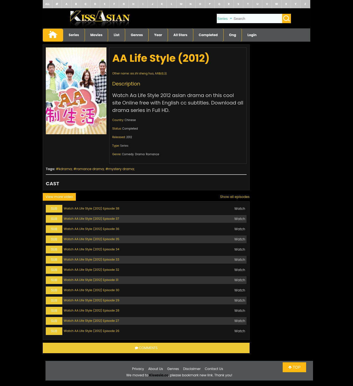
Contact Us (214, 368)
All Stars (180, 35)
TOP (294, 367)
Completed (208, 35)
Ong (232, 35)
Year (158, 35)
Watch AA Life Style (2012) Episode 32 (91, 269)
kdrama (65, 169)
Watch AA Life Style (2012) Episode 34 (91, 249)
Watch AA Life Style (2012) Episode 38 (91, 208)
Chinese (130, 120)
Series (74, 35)
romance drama (90, 169)
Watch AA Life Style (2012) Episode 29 (91, 300)
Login (251, 35)
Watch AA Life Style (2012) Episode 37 (91, 218)
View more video (59, 196)
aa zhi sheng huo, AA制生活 (148, 73)
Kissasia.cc (159, 375)
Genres (137, 35)
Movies (96, 35)
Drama (140, 154)
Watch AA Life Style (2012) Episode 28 (91, 310)
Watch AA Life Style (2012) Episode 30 (91, 290)
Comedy (128, 154)
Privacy (138, 368)
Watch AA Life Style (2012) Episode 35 (91, 239)
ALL (47, 4)
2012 (129, 137)
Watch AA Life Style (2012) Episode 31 (91, 280)
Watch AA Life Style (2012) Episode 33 (91, 259)
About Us (155, 368)
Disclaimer (191, 368)
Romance (152, 154)
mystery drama (121, 169)
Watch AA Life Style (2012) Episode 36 (91, 229)
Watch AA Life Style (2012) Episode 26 (91, 331)
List (116, 35)
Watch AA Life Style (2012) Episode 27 (91, 320)
